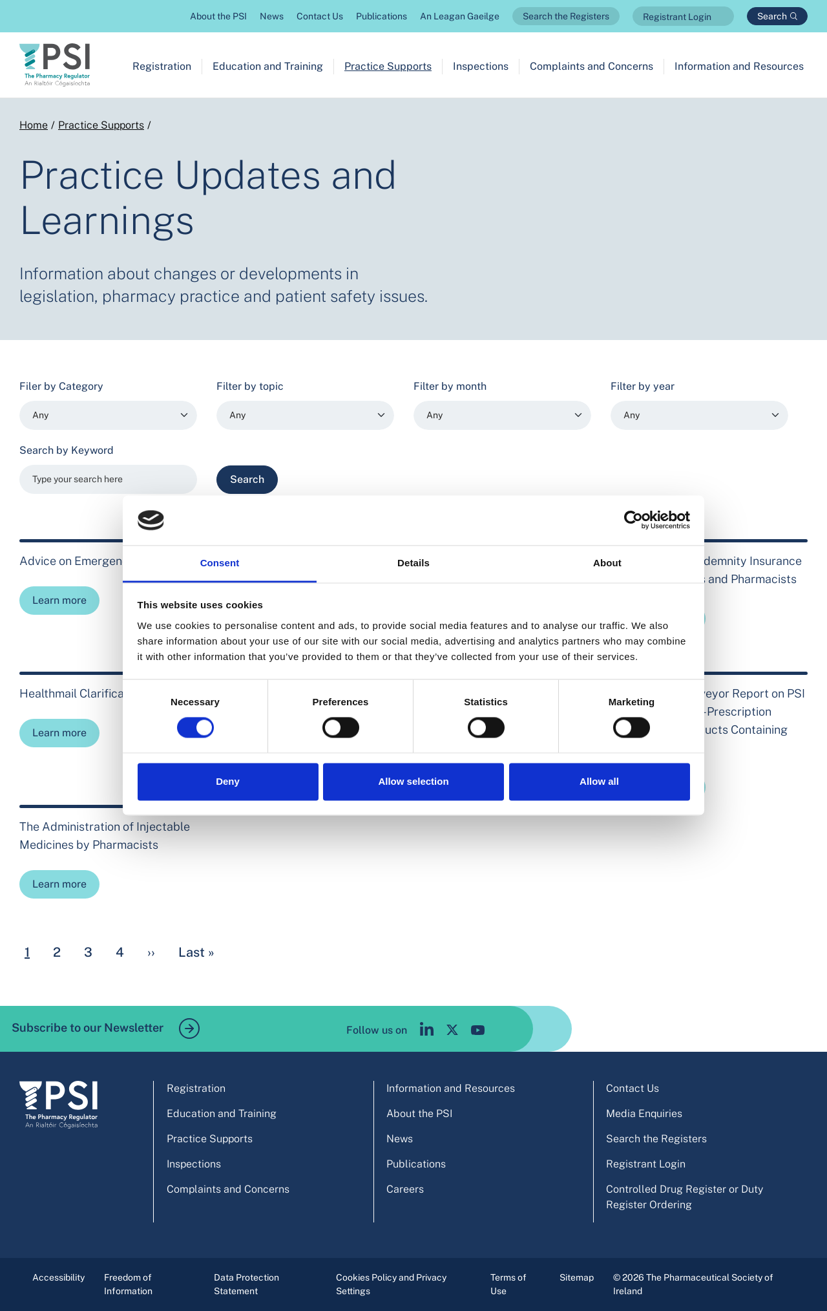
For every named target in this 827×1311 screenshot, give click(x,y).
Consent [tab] (220, 562)
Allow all (599, 781)
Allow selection (413, 781)
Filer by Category (61, 386)
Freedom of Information (128, 1284)
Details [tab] (413, 562)
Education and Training (268, 66)
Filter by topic (250, 386)
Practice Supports (388, 66)
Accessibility (58, 1277)
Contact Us (320, 16)
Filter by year (643, 386)
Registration (161, 66)
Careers (405, 1189)
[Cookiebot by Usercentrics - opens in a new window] (633, 520)
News (272, 16)
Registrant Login (677, 17)
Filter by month (450, 386)
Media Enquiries (644, 1113)
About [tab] (607, 562)
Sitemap (577, 1277)
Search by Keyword (66, 450)
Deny (228, 781)
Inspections (480, 66)
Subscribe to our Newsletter (106, 1028)
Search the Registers (566, 16)
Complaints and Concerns (591, 66)
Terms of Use (508, 1284)
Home (33, 125)
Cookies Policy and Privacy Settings (391, 1284)
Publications (381, 16)
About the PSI (218, 16)
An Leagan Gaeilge (459, 16)
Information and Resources (739, 66)
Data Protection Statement (246, 1284)
